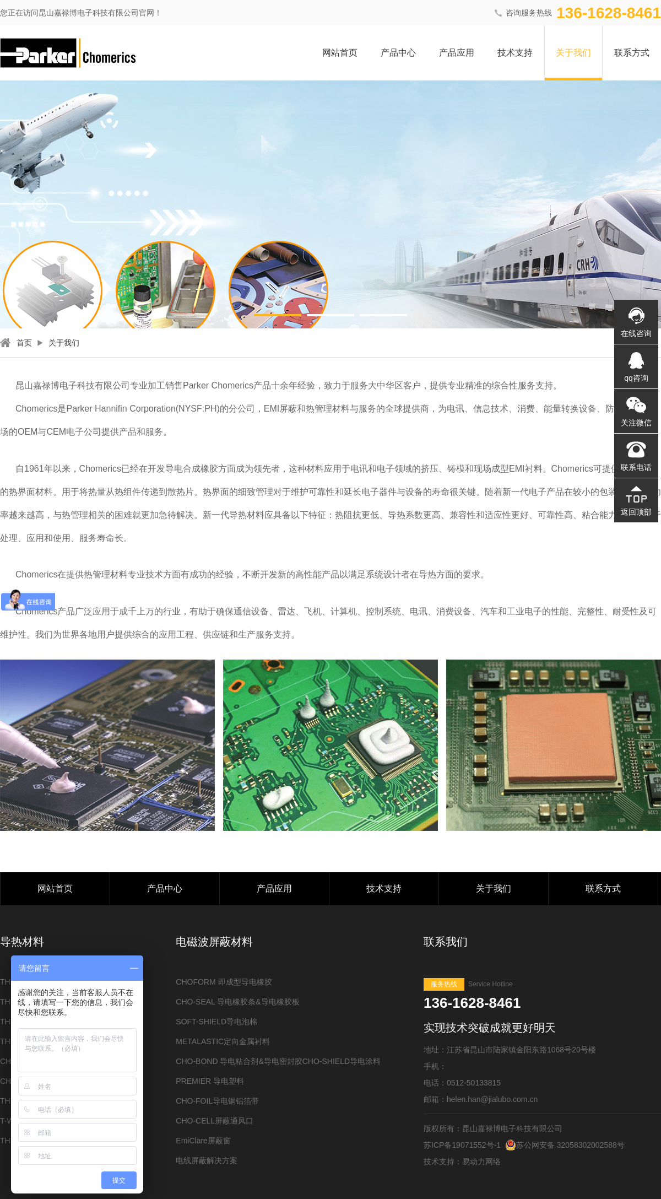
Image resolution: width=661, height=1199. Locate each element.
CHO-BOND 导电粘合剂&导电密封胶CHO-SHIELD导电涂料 (278, 1061)
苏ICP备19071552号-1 (462, 1145)
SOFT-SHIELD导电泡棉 (216, 1021)
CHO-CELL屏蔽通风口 (214, 1120)
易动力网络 (481, 1161)
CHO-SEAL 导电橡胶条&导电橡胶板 (237, 1001)
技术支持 (515, 52)
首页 (24, 342)
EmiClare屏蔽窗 (203, 1140)
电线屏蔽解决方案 (206, 1160)
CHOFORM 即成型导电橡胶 (224, 981)
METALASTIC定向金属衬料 (223, 1041)
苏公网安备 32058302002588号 (565, 1145)
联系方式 (631, 52)
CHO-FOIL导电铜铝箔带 (217, 1101)
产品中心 (398, 52)
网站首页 (339, 52)
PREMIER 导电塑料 (210, 1081)
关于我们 (573, 52)
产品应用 (456, 52)
